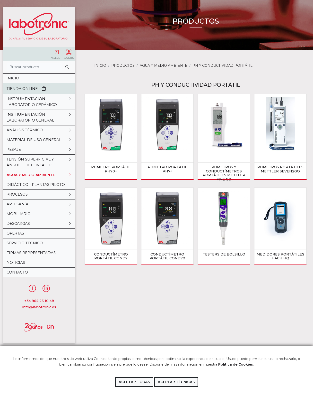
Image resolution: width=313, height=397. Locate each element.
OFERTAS (15, 233)
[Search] (34, 67)
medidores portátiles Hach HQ (280, 256)
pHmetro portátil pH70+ (110, 169)
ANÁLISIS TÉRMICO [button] (39, 130)
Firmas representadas (31, 252)
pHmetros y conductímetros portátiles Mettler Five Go (224, 173)
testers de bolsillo (224, 254)
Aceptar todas (134, 382)
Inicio (13, 78)
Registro (68, 54)
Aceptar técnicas (176, 382)
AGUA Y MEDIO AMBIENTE (163, 65)
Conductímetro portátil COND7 (111, 256)
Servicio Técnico (25, 243)
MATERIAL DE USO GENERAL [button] (39, 140)
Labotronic (39, 26)
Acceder (56, 54)
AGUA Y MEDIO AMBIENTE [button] (39, 175)
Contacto (17, 272)
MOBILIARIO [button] (39, 214)
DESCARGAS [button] (39, 224)
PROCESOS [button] (39, 194)
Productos (123, 65)
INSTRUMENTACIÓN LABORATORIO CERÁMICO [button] (39, 102)
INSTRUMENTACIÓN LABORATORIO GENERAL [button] (39, 117)
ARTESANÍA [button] (39, 204)
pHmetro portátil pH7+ (167, 169)
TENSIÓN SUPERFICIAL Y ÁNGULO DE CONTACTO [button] (39, 162)
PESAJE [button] (39, 149)
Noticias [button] (16, 262)
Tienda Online (26, 88)
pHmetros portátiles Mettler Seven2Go (280, 169)
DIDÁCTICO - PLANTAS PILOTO (36, 184)
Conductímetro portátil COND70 (167, 256)
